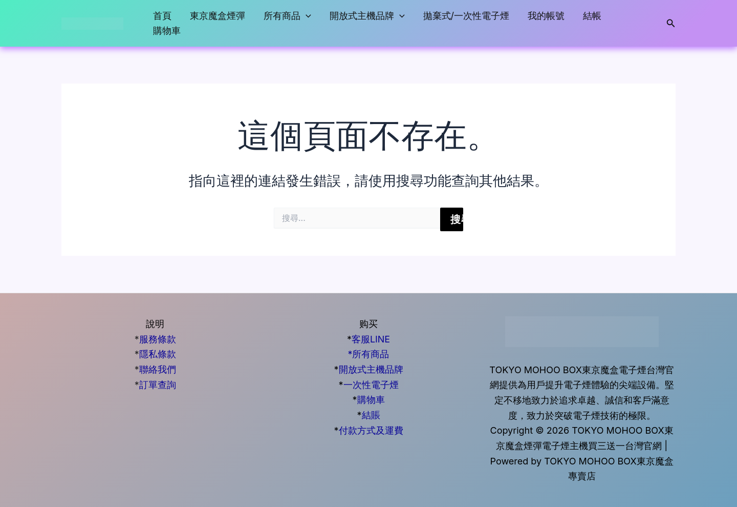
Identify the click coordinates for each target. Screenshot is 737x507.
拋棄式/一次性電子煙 (466, 15)
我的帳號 (546, 15)
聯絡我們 (157, 369)
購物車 (167, 30)
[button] (305, 16)
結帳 (592, 15)
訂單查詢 (157, 384)
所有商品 (287, 16)
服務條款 (157, 339)
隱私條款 (157, 354)
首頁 (162, 15)
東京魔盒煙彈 (217, 15)
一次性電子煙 (371, 384)
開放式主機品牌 (367, 16)
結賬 (371, 415)
